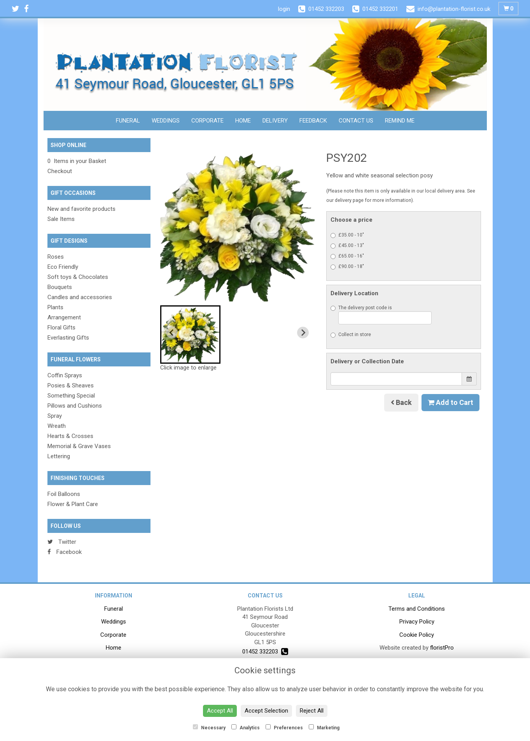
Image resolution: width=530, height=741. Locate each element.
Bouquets (59, 287)
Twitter (61, 541)
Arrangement (64, 317)
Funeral (128, 120)
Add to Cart (450, 402)
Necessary (209, 727)
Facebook (64, 551)
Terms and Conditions (416, 608)
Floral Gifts (61, 327)
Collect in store (351, 335)
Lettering (58, 456)
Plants (55, 307)
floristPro (442, 647)
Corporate (207, 120)
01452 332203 (265, 651)
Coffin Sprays (64, 375)
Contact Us (356, 120)
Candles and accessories (79, 297)
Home (243, 120)
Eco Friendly (62, 266)
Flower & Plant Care (72, 504)
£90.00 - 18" (347, 267)
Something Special (71, 395)
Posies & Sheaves (70, 385)
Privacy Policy (416, 621)
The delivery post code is (381, 314)
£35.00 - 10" (347, 235)
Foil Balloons (63, 494)
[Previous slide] (172, 332)
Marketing (324, 727)
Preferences (284, 727)
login (284, 8)
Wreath (56, 425)
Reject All (312, 710)
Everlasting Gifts (68, 337)
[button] (190, 334)
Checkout (59, 171)
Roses (55, 256)
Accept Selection (266, 710)
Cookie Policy (416, 634)
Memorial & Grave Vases (79, 446)
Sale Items (61, 218)
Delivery (275, 120)
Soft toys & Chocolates (77, 276)
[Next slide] (303, 332)
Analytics (245, 727)
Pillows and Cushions (74, 405)
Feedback (313, 120)
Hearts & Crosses (70, 436)
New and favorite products (81, 208)
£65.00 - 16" (347, 256)
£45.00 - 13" (347, 246)
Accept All (220, 710)
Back (401, 402)
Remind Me (400, 120)
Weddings (166, 120)
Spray (54, 415)
